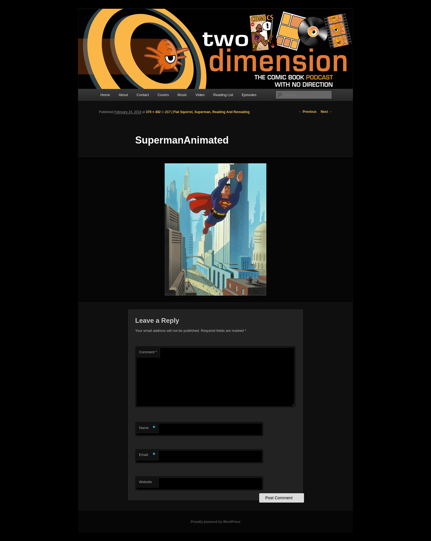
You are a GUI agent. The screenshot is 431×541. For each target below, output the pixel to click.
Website (145, 482)
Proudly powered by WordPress (215, 522)
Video (200, 95)
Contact (143, 95)
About (123, 95)
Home (105, 95)
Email (147, 455)
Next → (326, 112)
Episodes (249, 95)
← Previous (308, 112)
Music (182, 95)
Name (147, 428)
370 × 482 (153, 112)
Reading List (223, 95)
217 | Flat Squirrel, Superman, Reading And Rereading (207, 112)
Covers (163, 95)
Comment (148, 352)
